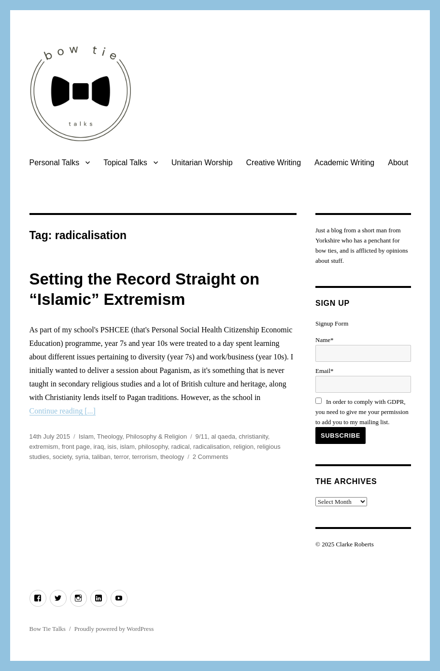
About (398, 162)
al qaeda (223, 436)
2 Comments (210, 456)
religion (243, 446)
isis (111, 446)
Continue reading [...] (62, 411)
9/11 (202, 436)
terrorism (144, 456)
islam (127, 446)
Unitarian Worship (202, 162)
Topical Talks (125, 162)
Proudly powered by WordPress (114, 628)
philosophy (153, 446)
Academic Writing (344, 162)
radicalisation (211, 446)
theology (172, 456)
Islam (86, 436)
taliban (101, 456)
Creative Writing (273, 162)
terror (121, 456)
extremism (43, 446)
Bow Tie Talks (47, 628)
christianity (253, 436)
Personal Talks (54, 162)
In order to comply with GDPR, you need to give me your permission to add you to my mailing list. (362, 412)
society (62, 456)
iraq (98, 446)
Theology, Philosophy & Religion (142, 436)
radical (180, 446)
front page (76, 446)
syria (81, 456)
